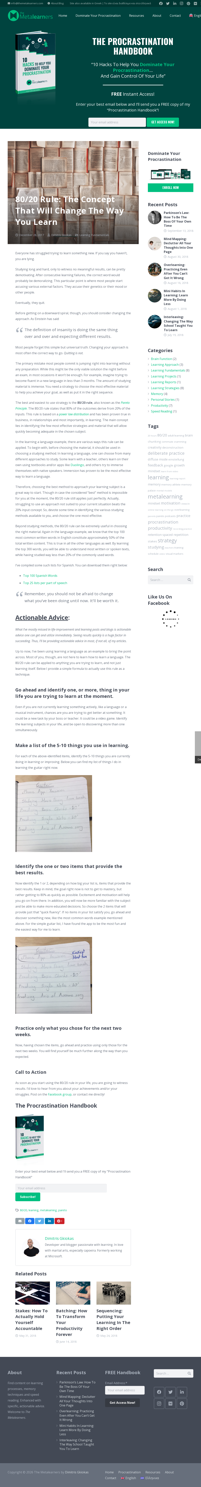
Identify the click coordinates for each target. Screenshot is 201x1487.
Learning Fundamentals (94, 235)
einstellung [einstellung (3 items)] (176, 459)
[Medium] (195, 3)
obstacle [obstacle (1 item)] (185, 503)
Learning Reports (163, 382)
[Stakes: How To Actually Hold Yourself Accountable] (32, 1293)
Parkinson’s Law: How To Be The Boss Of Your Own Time (177, 219)
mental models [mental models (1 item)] (164, 490)
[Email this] (20, 1221)
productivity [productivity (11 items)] (160, 528)
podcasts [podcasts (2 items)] (170, 516)
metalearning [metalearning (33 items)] (165, 496)
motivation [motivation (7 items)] (170, 503)
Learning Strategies (165, 388)
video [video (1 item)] (162, 554)
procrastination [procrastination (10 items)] (163, 522)
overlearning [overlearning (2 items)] (181, 509)
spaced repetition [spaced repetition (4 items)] (175, 534)
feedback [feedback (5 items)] (155, 465)
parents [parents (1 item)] (152, 516)
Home (109, 1472)
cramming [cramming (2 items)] (180, 441)
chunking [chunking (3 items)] (154, 441)
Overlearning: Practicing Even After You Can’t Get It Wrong (176, 271)
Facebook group (60, 1094)
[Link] (30, 15)
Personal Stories (163, 399)
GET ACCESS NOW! (162, 122)
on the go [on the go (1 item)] (169, 510)
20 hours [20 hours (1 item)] (152, 435)
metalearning (48, 1210)
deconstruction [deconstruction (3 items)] (172, 447)
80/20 (23, 1210)
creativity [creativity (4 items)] (154, 447)
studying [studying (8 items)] (156, 547)
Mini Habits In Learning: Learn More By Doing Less (176, 297)
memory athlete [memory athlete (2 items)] (170, 484)
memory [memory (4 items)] (154, 484)
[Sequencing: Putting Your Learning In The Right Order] (113, 1293)
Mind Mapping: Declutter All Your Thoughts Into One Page (178, 245)
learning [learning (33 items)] (158, 477)
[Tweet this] (39, 1221)
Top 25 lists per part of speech (45, 583)
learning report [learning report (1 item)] (177, 478)
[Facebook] (160, 3)
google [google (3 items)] (168, 465)
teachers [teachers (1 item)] (169, 547)
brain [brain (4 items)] (189, 435)
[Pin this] (59, 1221)
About (169, 1472)
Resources (152, 1472)
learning (34, 1210)
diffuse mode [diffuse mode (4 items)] (158, 459)
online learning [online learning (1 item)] (155, 510)
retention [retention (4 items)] (155, 534)
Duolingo (77, 465)
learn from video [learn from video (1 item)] (169, 471)
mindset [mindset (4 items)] (154, 503)
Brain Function (161, 359)
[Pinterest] (188, 3)
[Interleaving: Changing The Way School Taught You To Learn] (154, 321)
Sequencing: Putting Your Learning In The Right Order (113, 1319)
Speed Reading (161, 411)
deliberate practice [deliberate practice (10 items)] (166, 453)
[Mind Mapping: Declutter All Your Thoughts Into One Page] (154, 243)
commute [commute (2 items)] (167, 441)
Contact (110, 1478)
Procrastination (129, 1472)
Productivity (159, 405)
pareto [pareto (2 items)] (160, 516)
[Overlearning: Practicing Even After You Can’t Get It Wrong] (154, 269)
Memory (157, 394)
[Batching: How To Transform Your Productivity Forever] (73, 1293)
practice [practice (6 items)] (183, 515)
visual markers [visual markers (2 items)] (174, 553)
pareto (62, 1210)
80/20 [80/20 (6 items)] (162, 435)
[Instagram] (181, 3)
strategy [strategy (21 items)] (167, 540)
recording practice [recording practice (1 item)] (182, 529)
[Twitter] (167, 3)
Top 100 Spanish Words (40, 576)
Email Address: (116, 1383)
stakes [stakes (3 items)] (152, 541)
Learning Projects (163, 376)
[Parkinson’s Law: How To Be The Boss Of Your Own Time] (154, 217)
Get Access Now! (122, 1403)
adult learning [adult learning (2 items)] (176, 435)
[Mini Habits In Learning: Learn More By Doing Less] (154, 296)
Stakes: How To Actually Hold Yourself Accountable (31, 1319)
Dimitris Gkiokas (61, 235)
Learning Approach (165, 364)
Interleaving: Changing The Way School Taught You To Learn (178, 323)
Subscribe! (28, 1197)
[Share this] (29, 1221)
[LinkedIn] (174, 3)
